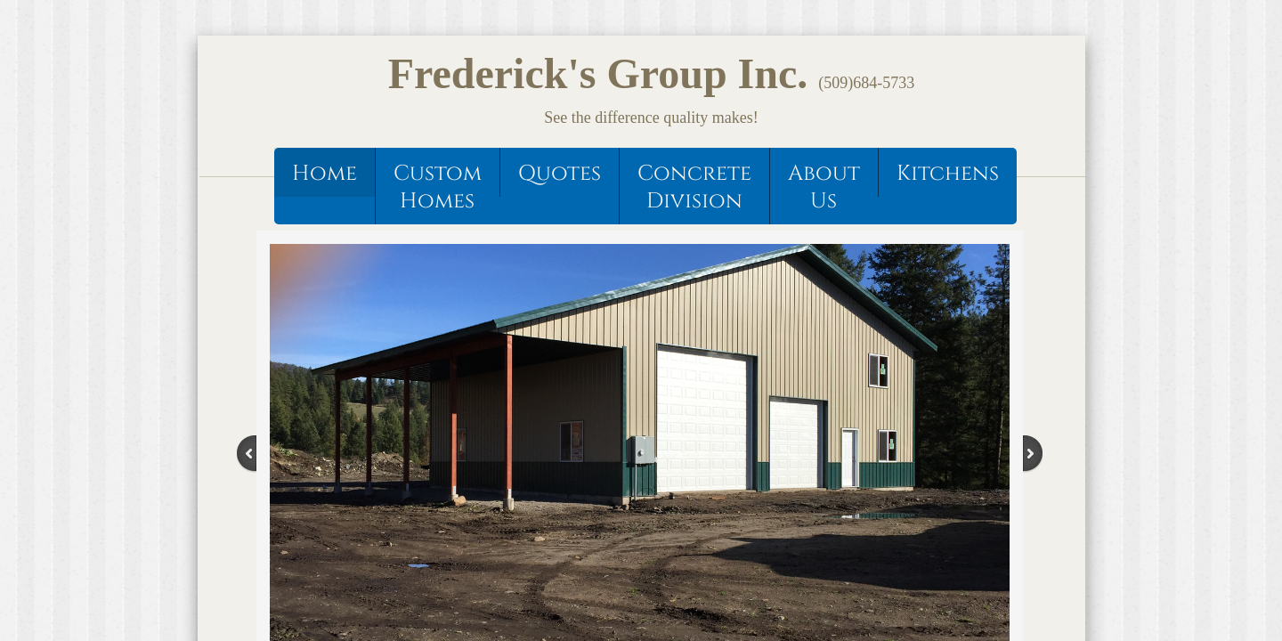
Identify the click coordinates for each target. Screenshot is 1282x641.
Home (324, 173)
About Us (824, 187)
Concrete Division (694, 187)
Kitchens (948, 173)
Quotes (559, 173)
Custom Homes (438, 187)
